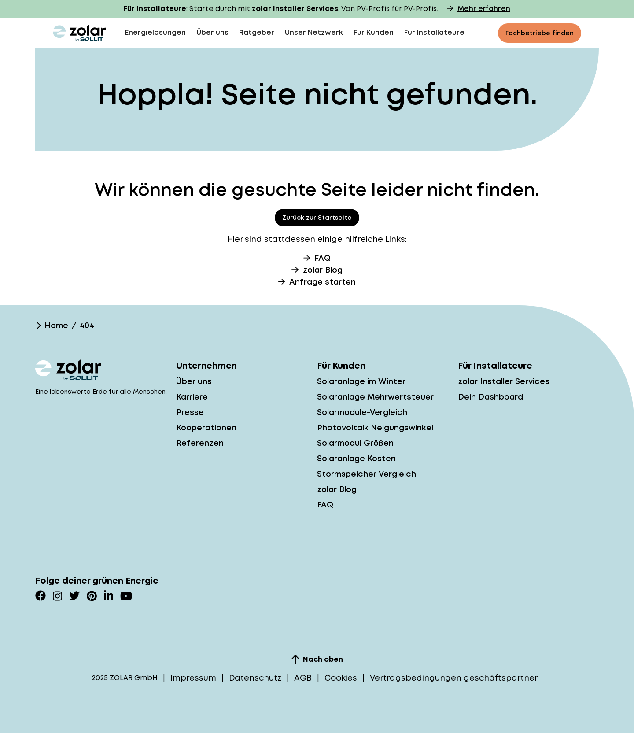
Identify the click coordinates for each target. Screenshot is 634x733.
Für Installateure (434, 32)
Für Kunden (374, 32)
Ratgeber (256, 32)
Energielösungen (155, 32)
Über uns (212, 32)
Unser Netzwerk (314, 32)
